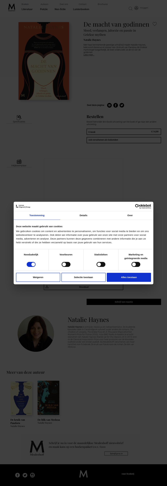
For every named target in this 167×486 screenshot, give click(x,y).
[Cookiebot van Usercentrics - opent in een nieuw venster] (137, 206)
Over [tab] (130, 215)
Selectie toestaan (83, 277)
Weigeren (38, 277)
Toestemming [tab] (37, 215)
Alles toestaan (129, 277)
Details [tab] (83, 215)
